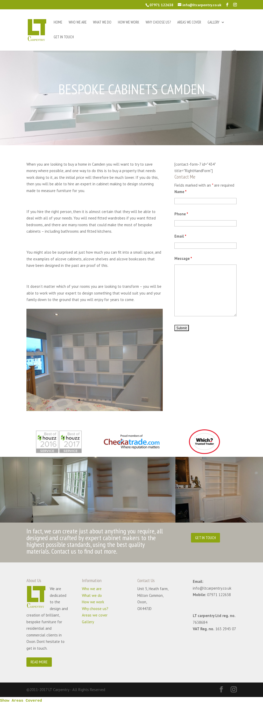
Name (180, 191)
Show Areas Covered (21, 701)
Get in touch (64, 37)
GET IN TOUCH (205, 537)
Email (180, 236)
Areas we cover (189, 22)
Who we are (78, 22)
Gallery (213, 22)
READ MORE (39, 661)
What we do (102, 22)
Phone (181, 213)
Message (183, 258)
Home (58, 22)
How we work (128, 22)
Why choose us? (158, 22)
